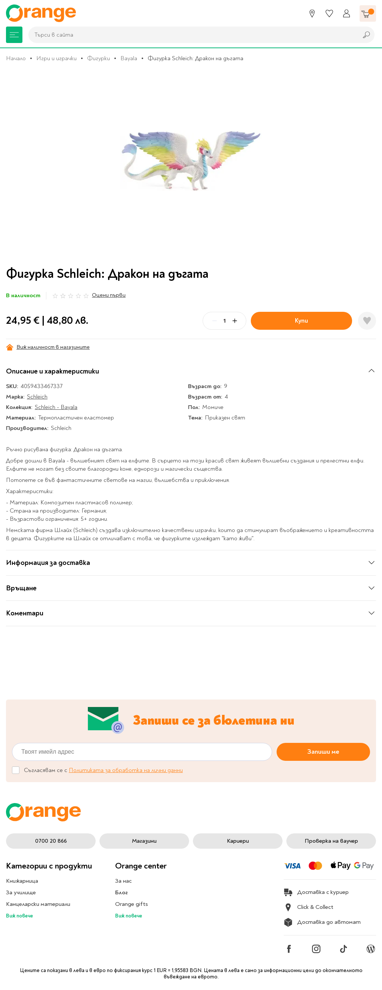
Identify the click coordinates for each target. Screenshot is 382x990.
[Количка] (368, 13)
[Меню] (14, 35)
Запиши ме (323, 751)
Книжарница (22, 881)
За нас (123, 881)
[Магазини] (312, 13)
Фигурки (98, 58)
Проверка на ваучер (331, 841)
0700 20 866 (51, 841)
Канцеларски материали (38, 904)
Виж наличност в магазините (48, 347)
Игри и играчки (56, 58)
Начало (16, 58)
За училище (21, 892)
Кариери (238, 841)
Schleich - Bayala (56, 407)
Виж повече (19, 916)
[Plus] (234, 320)
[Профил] (346, 13)
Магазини (144, 841)
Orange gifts (131, 904)
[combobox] (191, 35)
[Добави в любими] (367, 321)
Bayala (128, 58)
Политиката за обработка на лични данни (126, 770)
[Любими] (329, 13)
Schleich (37, 396)
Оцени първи (109, 295)
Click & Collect (308, 907)
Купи (301, 321)
